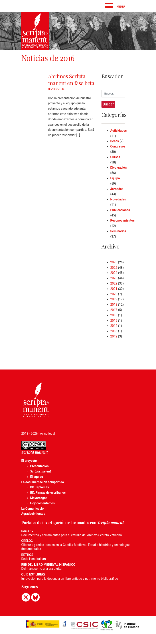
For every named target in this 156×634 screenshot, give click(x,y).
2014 (113, 325)
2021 (113, 289)
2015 (113, 320)
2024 (113, 273)
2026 (113, 262)
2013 (113, 331)
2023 (113, 278)
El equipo (36, 477)
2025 (113, 267)
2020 (113, 294)
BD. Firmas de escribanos (48, 492)
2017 (113, 310)
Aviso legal (47, 433)
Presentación (39, 466)
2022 (113, 283)
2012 (113, 336)
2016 (113, 315)
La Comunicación (33, 508)
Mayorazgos (38, 498)
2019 (113, 299)
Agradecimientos (33, 513)
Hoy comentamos (42, 503)
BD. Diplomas (39, 487)
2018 (113, 304)
